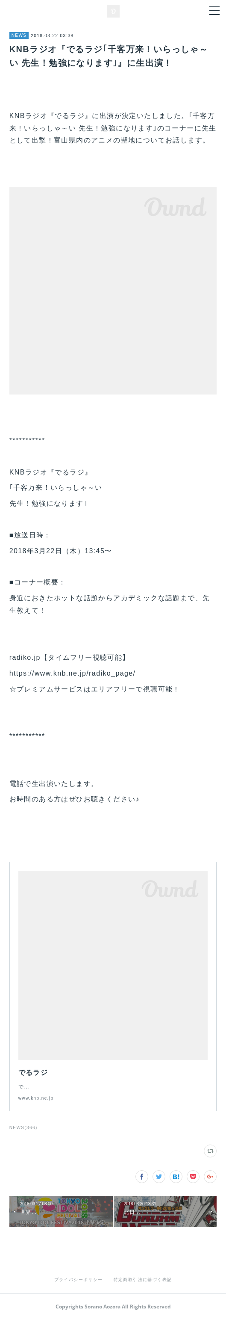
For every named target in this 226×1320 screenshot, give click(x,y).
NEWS (19, 35)
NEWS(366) (23, 1127)
